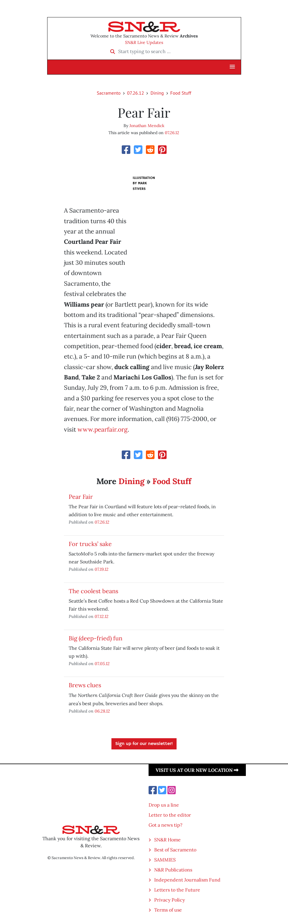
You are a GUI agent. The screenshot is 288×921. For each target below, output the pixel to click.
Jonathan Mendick (146, 125)
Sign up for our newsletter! (144, 744)
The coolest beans (93, 591)
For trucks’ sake (90, 543)
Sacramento (109, 93)
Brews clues (85, 685)
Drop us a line (164, 805)
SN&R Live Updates (144, 42)
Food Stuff (180, 93)
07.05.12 (102, 663)
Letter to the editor (170, 815)
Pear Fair (81, 496)
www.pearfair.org (103, 429)
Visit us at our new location (197, 770)
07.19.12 (101, 569)
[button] (232, 67)
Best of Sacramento (175, 850)
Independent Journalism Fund (187, 880)
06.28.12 (102, 711)
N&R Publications (173, 870)
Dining (157, 93)
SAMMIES (165, 860)
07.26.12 (135, 93)
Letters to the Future (177, 890)
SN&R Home (167, 840)
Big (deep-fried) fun (95, 638)
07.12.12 (101, 616)
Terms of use (168, 910)
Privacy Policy (169, 900)
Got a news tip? (165, 825)
